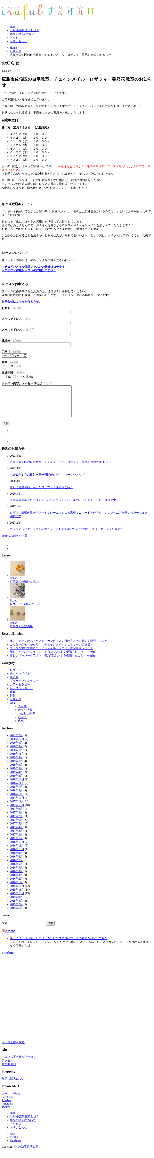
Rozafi (13, 584)
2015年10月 (17, 900)
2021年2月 (16, 742)
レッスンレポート (21, 694)
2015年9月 (16, 903)
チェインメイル (20, 680)
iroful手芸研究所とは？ (24, 30)
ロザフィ (15, 676)
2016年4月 (16, 878)
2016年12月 (17, 848)
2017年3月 (16, 837)
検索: (5, 929)
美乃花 (14, 683)
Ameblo (6, 1106)
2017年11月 (17, 808)
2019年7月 (16, 767)
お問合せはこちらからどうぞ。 (22, 301)
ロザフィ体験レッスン (24, 588)
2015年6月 (16, 914)
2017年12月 (17, 804)
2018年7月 (16, 793)
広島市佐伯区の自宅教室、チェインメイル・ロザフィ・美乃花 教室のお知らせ (60, 468)
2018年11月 (17, 789)
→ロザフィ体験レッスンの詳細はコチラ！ (29, 270)
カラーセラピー (20, 691)
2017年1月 (16, 845)
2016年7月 (16, 867)
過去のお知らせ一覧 (14, 542)
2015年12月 (17, 892)
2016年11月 (17, 852)
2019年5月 (16, 775)
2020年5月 (16, 749)
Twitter (6, 1113)
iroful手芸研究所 (28, 1153)
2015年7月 (16, 911)
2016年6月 (16, 870)
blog (12, 709)
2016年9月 (16, 859)
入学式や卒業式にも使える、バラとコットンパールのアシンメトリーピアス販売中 (63, 506)
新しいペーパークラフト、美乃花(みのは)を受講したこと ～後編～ (54, 658)
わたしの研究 (26, 720)
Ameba (10, 938)
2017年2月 (16, 841)
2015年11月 (17, 896)
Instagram (7, 1110)
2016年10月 (17, 856)
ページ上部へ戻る (13, 1049)
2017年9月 (16, 815)
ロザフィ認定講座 (21, 632)
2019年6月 (16, 771)
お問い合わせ (18, 41)
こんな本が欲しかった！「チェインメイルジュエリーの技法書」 (51, 651)
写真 (13, 698)
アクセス (15, 37)
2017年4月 (16, 833)
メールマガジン (12, 1100)
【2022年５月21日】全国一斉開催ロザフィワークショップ (47, 481)
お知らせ (15, 705)
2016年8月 (16, 863)
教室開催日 (9, 1070)
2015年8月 (16, 907)
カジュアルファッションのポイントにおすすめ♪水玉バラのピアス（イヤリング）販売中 (66, 535)
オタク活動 (25, 716)
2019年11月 (17, 760)
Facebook (8, 959)
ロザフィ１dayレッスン (25, 610)
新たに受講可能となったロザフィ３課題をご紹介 (41, 494)
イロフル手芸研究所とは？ (19, 1063)
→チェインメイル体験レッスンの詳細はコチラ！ (33, 266)
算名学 (22, 712)
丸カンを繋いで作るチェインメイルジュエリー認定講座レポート (51, 654)
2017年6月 (16, 826)
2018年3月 (16, 797)
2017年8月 (16, 819)
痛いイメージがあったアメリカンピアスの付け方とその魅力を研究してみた (58, 647)
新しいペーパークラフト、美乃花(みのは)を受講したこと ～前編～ (54, 662)
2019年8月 (16, 764)
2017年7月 (16, 822)
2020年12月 (17, 745)
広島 (21, 727)
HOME (14, 26)
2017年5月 (16, 830)
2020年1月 (16, 756)
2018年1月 (16, 800)
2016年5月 (16, 874)
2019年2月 (16, 782)
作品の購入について (23, 34)
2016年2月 (16, 885)
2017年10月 (17, 811)
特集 (13, 702)
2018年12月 (17, 786)
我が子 (22, 723)
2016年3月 (16, 881)
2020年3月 (16, 753)
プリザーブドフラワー (24, 687)
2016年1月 (16, 889)
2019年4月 (16, 778)
